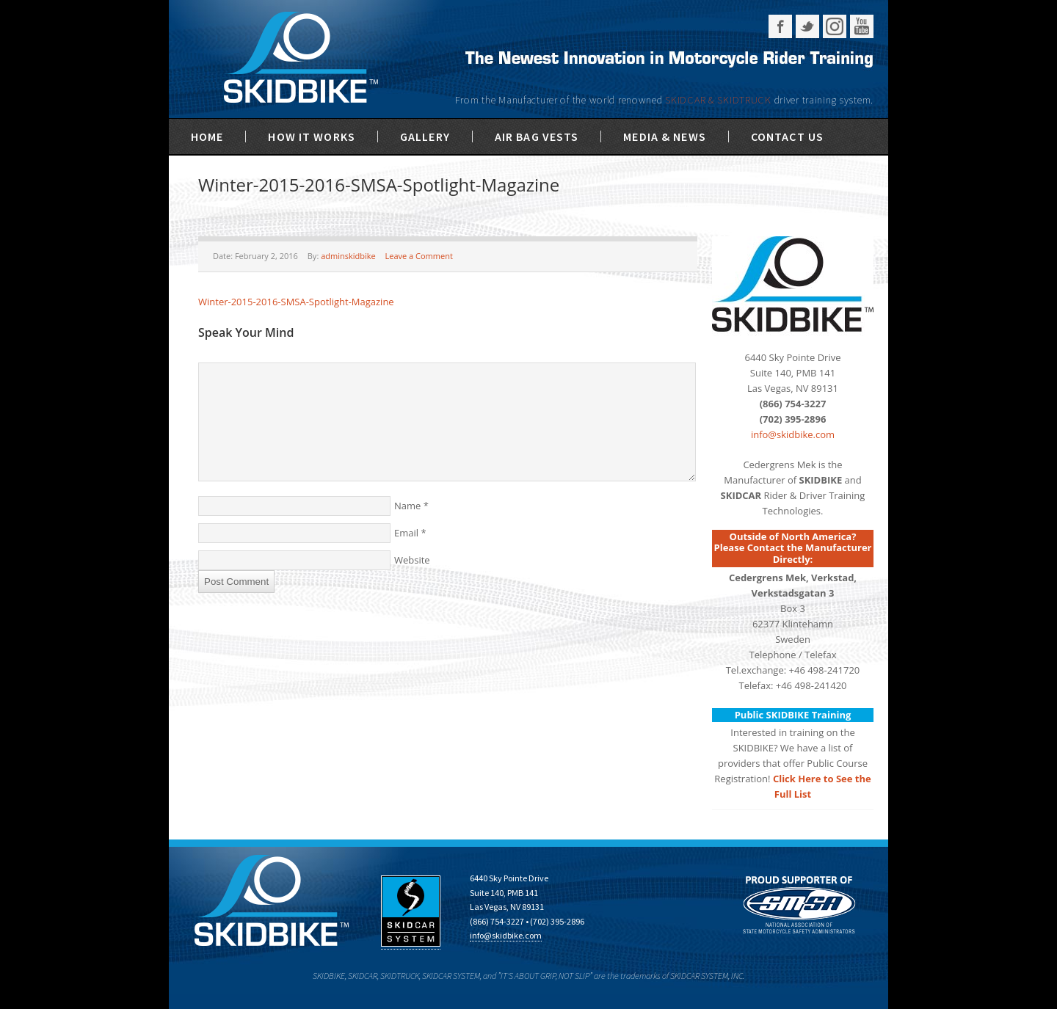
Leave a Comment (419, 255)
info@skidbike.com (793, 434)
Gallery (425, 136)
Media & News (664, 136)
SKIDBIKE (300, 59)
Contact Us (787, 136)
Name (407, 505)
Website (412, 560)
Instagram (834, 26)
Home (207, 136)
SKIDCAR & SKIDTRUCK (719, 99)
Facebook (780, 26)
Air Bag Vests (537, 136)
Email (406, 532)
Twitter (807, 26)
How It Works (311, 136)
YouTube (861, 26)
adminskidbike (348, 255)
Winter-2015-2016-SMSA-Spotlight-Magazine (296, 301)
